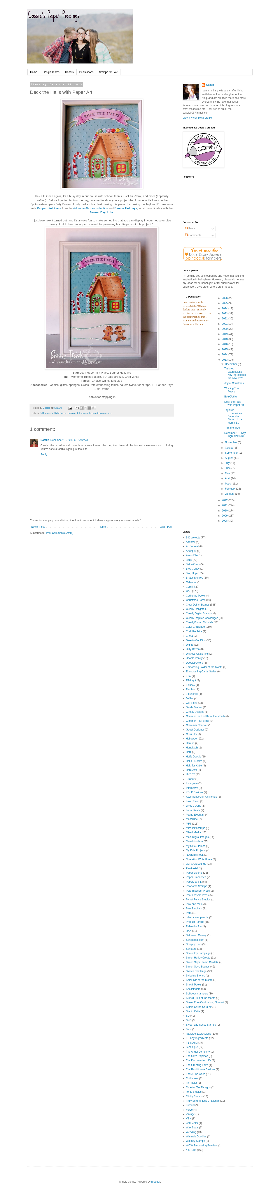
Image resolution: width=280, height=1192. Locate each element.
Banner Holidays (125, 208)
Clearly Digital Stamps (199, 613)
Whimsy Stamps (195, 1140)
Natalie (44, 440)
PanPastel (192, 868)
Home (33, 72)
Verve (189, 1109)
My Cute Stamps (195, 846)
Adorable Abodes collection (90, 208)
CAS (188, 591)
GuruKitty (191, 734)
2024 (225, 308)
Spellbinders (193, 989)
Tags (188, 1029)
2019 (225, 334)
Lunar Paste (193, 810)
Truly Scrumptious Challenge (203, 1100)
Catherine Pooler (196, 595)
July (227, 463)
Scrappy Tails (193, 944)
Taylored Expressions (100, 413)
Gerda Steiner (194, 707)
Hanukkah (192, 747)
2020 (225, 328)
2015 (225, 349)
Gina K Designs (195, 711)
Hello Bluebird (194, 761)
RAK (188, 930)
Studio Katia (193, 1011)
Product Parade (195, 921)
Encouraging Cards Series (201, 671)
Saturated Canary (196, 935)
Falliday (190, 685)
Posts (190, 228)
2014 (225, 354)
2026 (225, 298)
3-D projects (46, 413)
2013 (225, 359)
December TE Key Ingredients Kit (235, 434)
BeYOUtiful (230, 396)
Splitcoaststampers (78, 413)
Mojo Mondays (194, 841)
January (230, 493)
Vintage (190, 1114)
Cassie (210, 84)
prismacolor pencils (197, 917)
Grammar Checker (197, 725)
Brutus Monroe (194, 577)
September (231, 452)
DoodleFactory (194, 662)
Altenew (190, 541)
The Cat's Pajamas (197, 1056)
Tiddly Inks (192, 1078)
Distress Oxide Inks (197, 653)
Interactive (192, 787)
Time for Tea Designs (198, 1087)
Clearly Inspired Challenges (202, 618)
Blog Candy (193, 568)
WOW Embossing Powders (202, 1145)
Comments (193, 235)
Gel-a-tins (191, 702)
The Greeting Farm (197, 1065)
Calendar (191, 582)
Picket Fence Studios (198, 899)
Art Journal (192, 546)
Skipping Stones (195, 975)
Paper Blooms (194, 872)
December (231, 364)
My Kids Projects (195, 850)
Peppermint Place (49, 208)
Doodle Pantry (194, 658)
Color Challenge (195, 626)
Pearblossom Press (197, 895)
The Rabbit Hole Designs (200, 1069)
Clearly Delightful (196, 609)
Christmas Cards (195, 600)
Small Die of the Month (199, 980)
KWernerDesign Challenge (201, 796)
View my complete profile (197, 117)
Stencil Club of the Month (200, 998)
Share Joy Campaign (198, 953)
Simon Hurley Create (198, 957)
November (231, 442)
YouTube (191, 1149)
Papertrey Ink (193, 881)
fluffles (189, 698)
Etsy (188, 676)
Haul (188, 752)
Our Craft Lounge (196, 863)
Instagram (192, 783)
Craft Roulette (194, 631)
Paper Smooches (196, 877)
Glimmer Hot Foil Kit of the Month (205, 716)
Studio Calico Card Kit (199, 1006)
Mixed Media (193, 832)
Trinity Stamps (194, 1096)
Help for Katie (194, 765)
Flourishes (192, 693)
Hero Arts (191, 770)
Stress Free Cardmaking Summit (205, 1002)
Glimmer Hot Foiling (197, 720)
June (228, 468)
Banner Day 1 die (101, 212)
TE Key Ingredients (197, 1038)
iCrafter (190, 778)
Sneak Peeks (193, 984)
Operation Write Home (199, 859)
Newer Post (38, 526)
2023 (225, 313)
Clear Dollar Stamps (197, 604)
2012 (225, 500)
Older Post (166, 526)
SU (188, 1015)
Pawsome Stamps (196, 886)
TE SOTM (192, 1042)
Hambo (190, 743)
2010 (225, 510)
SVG (188, 1020)
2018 (225, 339)
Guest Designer (195, 729)
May (228, 473)
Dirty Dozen (60, 413)
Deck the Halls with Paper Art (234, 403)
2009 (225, 515)
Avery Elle (192, 555)
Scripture (191, 948)
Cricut (189, 635)
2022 (225, 318)
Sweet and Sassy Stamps (201, 1024)
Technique (192, 1047)
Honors (69, 72)
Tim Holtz (191, 1082)
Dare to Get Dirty (196, 640)
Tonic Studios (193, 1091)
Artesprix (191, 550)
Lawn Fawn (192, 801)
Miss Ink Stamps (195, 828)
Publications (86, 72)
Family (190, 689)
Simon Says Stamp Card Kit (202, 962)
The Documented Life (198, 1060)
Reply (43, 454)
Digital (189, 644)
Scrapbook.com (195, 939)
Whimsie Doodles (196, 1136)
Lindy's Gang (193, 805)
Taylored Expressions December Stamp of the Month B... (233, 416)
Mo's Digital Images (197, 837)
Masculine (192, 819)
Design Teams (51, 72)
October (230, 447)
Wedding (191, 1132)
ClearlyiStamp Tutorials (199, 622)
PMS (189, 912)
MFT (188, 823)
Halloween (192, 738)
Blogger (155, 1181)
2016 (225, 344)
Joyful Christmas (234, 383)
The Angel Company (198, 1051)
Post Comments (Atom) (59, 533)
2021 (225, 323)
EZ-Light (191, 680)
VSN (188, 1118)
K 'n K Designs (194, 792)
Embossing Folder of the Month (204, 667)
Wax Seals (192, 1127)
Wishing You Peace (231, 390)
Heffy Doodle (193, 756)
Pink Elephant (194, 908)
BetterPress (193, 564)
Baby (189, 559)
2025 (225, 303)
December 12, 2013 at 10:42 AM (69, 440)
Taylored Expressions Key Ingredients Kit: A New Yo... (235, 373)
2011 (225, 505)
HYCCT (190, 774)
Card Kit (190, 586)
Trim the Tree (232, 427)
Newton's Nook (194, 854)
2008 (225, 520)
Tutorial (190, 1105)
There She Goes (195, 1074)
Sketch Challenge (196, 971)
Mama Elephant (195, 814)
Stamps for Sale (108, 72)
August (229, 458)
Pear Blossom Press (198, 890)
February (230, 488)
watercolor (192, 1123)
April (228, 478)
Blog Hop (191, 573)
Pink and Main (194, 904)
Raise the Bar (194, 926)
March (229, 483)
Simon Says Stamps (198, 966)
